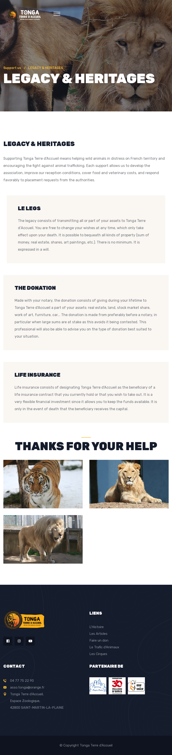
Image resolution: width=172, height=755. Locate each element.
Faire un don (98, 640)
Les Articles (98, 634)
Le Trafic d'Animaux (104, 647)
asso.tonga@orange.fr (27, 687)
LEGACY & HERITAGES (45, 68)
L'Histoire (96, 627)
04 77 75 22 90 (22, 681)
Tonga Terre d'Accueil (96, 745)
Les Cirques (98, 654)
